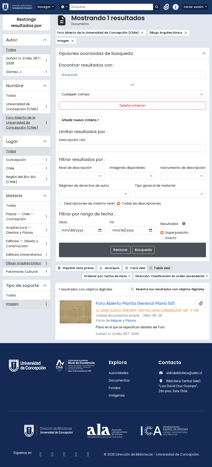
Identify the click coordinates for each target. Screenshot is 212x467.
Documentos (119, 380)
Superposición (176, 232)
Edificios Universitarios (26, 255)
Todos (11, 49)
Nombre (14, 86)
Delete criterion (132, 105)
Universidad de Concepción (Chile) (26, 106)
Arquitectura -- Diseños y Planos (26, 230)
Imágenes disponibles (127, 167)
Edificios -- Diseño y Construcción (26, 243)
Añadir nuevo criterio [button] (79, 120)
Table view (159, 268)
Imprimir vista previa (75, 268)
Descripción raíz (72, 139)
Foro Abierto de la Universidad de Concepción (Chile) (26, 122)
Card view (135, 268)
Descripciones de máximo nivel (89, 203)
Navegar (44, 7)
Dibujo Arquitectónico (26, 264)
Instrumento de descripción (183, 167)
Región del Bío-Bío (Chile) (26, 179)
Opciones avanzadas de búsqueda (96, 53)
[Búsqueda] (111, 7)
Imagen (26, 304)
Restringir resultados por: (26, 22)
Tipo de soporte (22, 285)
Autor (11, 40)
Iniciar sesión (194, 7)
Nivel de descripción (75, 167)
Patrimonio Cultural (26, 272)
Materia (14, 196)
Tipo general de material (155, 185)
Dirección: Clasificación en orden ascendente (170, 276)
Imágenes (117, 395)
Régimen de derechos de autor (84, 185)
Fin (112, 222)
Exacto (170, 238)
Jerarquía (109, 268)
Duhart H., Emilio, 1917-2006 (26, 61)
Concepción (26, 160)
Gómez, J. (26, 72)
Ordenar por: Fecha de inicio (106, 276)
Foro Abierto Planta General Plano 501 (135, 303)
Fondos (114, 387)
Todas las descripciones (141, 203)
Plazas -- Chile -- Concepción (26, 216)
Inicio (63, 222)
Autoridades (118, 373)
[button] (166, 7)
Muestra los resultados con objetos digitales (168, 289)
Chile (26, 169)
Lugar (12, 141)
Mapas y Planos (123, 320)
